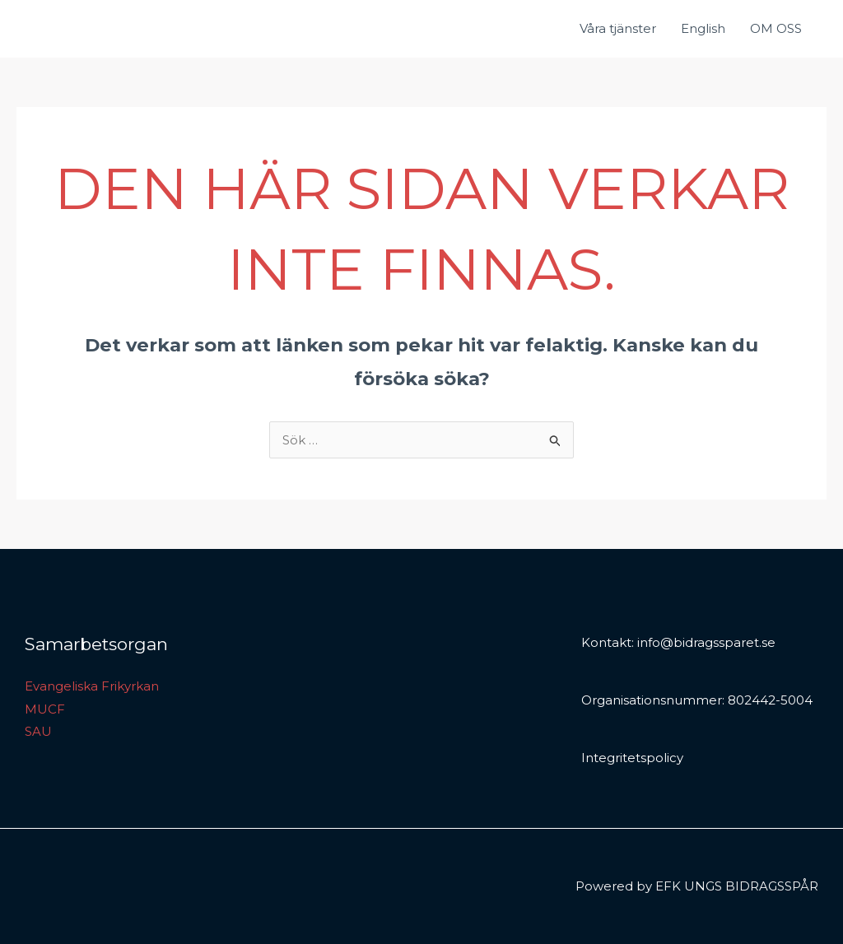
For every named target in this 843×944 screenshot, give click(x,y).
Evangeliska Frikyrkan (92, 686)
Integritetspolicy (632, 757)
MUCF (45, 709)
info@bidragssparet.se (706, 642)
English (703, 28)
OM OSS (776, 28)
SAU (38, 731)
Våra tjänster (618, 28)
